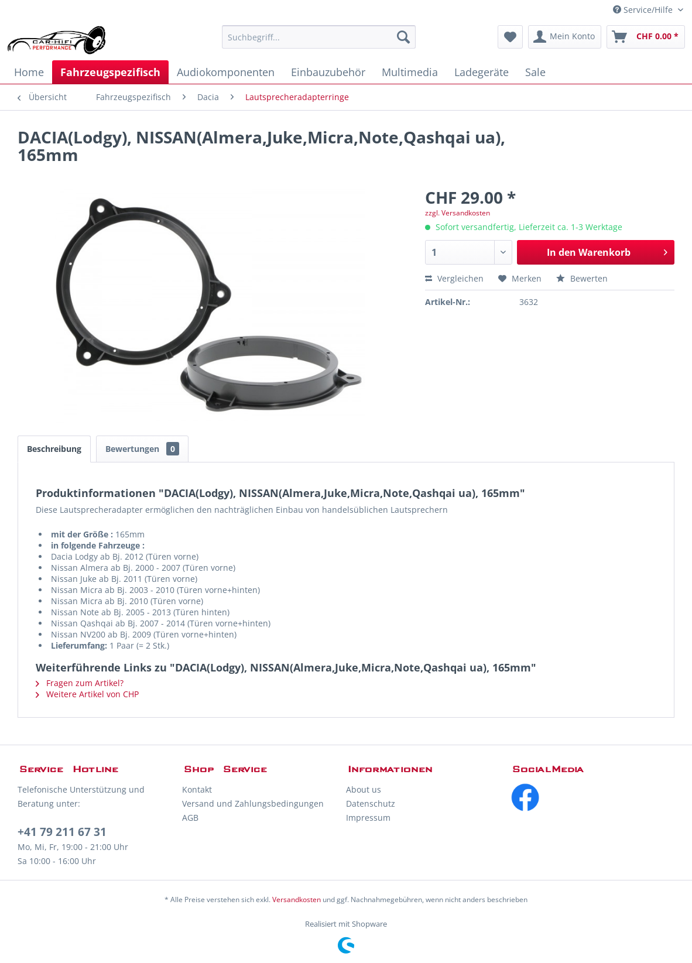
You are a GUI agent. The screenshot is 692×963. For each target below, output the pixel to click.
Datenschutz (370, 803)
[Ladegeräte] (481, 72)
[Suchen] (403, 37)
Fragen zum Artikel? (80, 682)
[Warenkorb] (646, 37)
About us (363, 789)
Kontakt (197, 789)
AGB (190, 817)
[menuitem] (319, 37)
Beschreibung (54, 448)
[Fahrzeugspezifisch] (110, 72)
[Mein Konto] (564, 37)
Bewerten (582, 278)
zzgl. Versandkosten (457, 213)
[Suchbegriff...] (319, 37)
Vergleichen (454, 278)
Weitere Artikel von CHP (87, 694)
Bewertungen (142, 448)
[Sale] (535, 72)
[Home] (29, 72)
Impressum (368, 817)
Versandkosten (296, 899)
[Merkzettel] (510, 37)
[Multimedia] (410, 72)
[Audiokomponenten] (226, 72)
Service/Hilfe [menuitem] (644, 9)
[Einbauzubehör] (328, 72)
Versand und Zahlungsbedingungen (253, 803)
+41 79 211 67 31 (62, 831)
